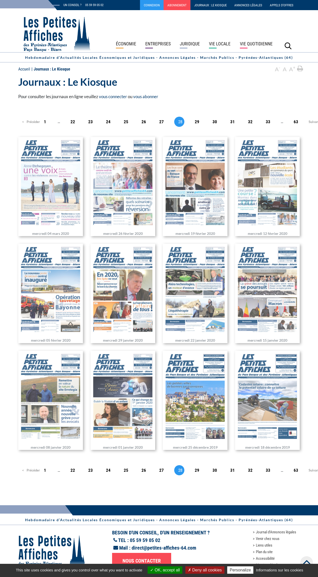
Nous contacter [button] (141, 561)
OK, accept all (165, 570)
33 (268, 121)
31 (232, 121)
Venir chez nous (267, 538)
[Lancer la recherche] (288, 45)
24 (108, 121)
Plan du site (264, 552)
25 (126, 121)
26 (144, 121)
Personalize (240, 570)
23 (90, 121)
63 (296, 121)
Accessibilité (265, 558)
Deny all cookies (205, 570)
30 (215, 121)
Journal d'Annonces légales (276, 532)
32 (250, 121)
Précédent (29, 122)
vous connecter (113, 96)
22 (72, 121)
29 (197, 121)
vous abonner (145, 96)
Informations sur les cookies (279, 570)
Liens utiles (264, 545)
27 (161, 121)
